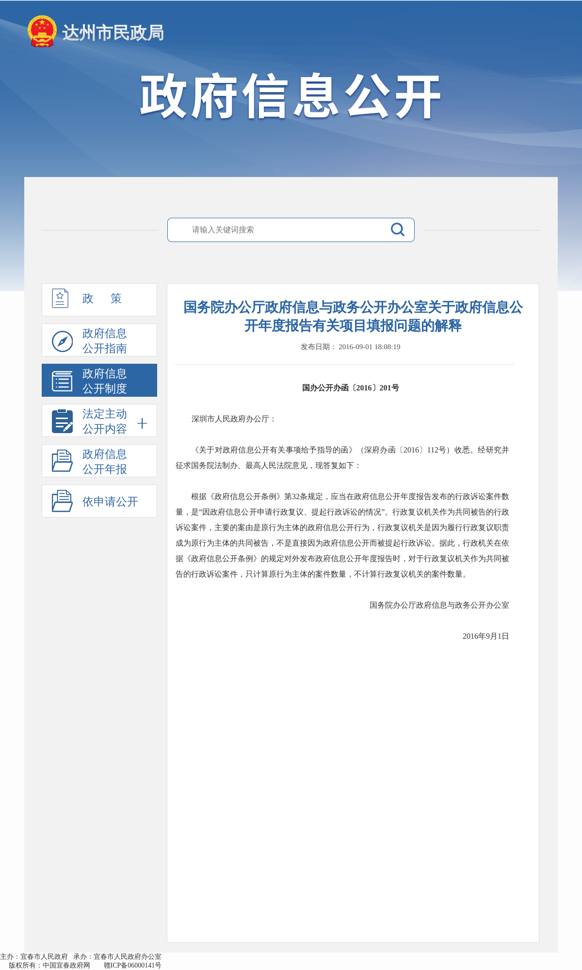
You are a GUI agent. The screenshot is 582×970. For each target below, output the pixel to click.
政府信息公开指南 (89, 341)
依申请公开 (110, 502)
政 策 (87, 302)
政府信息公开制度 (89, 382)
